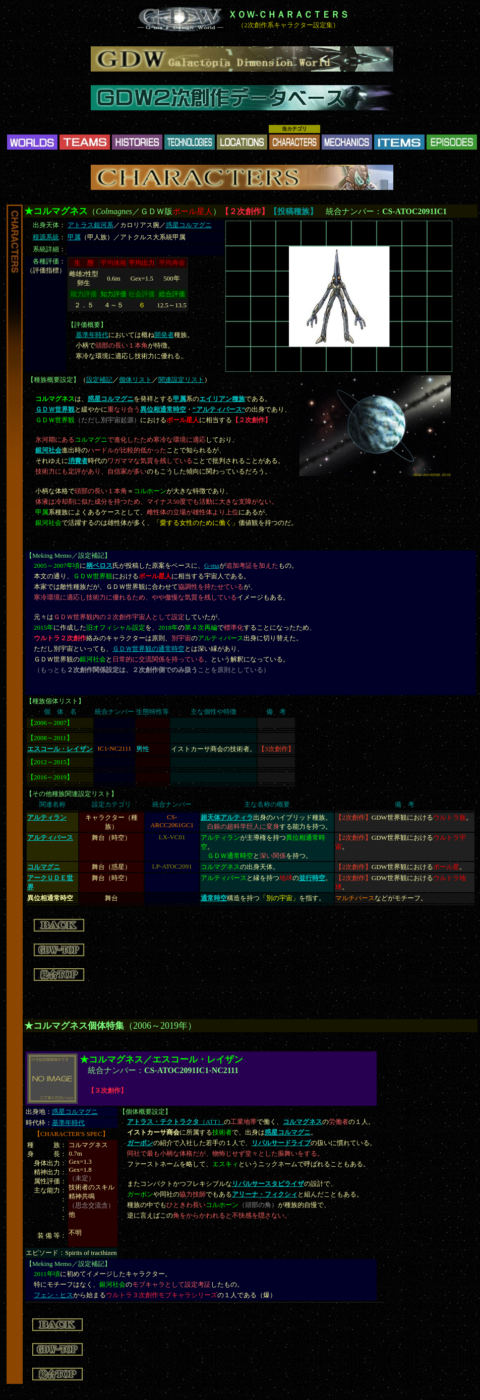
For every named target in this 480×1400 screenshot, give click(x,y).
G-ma (211, 565)
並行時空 (312, 878)
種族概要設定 (53, 379)
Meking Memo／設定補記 (68, 555)
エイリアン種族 (222, 399)
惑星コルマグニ (189, 225)
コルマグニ (43, 867)
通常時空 (214, 898)
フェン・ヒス (53, 1295)
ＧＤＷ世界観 (55, 409)
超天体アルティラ (227, 817)
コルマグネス (302, 1121)
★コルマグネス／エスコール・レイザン (161, 1059)
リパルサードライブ (281, 1143)
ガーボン (140, 1143)
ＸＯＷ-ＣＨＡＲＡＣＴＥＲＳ (288, 15)
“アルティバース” (219, 409)
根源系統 (46, 237)
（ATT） (175, 1121)
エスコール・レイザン (60, 749)
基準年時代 (92, 335)
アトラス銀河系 (90, 225)
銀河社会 (48, 450)
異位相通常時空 (163, 409)
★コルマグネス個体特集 (74, 1026)
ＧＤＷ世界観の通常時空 (148, 648)
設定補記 (99, 379)
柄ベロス (99, 565)
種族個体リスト (55, 701)
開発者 (164, 335)
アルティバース (50, 837)
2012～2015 (50, 762)
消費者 (78, 460)
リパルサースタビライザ (268, 1183)
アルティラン (47, 817)
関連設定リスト (181, 379)
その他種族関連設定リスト (71, 793)
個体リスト (135, 379)
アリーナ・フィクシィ (264, 1194)
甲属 (74, 237)
